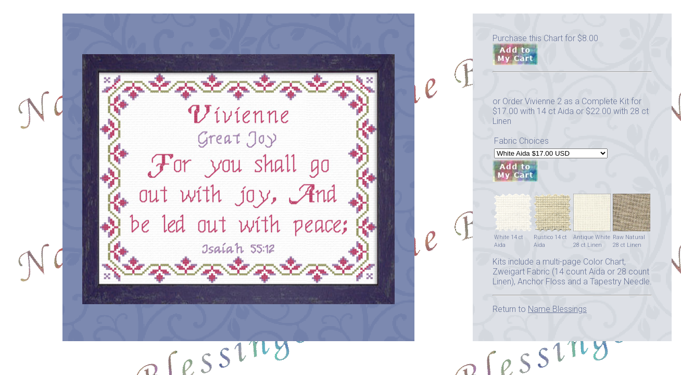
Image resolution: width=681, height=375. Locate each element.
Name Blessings (557, 309)
